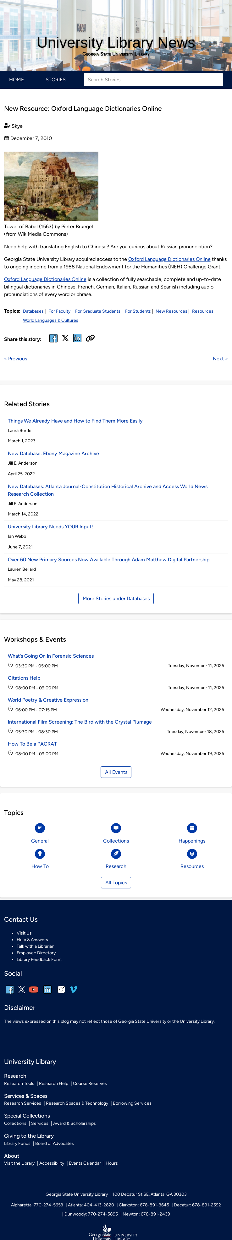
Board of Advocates (54, 1143)
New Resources (171, 311)
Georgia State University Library (116, 54)
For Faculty (59, 311)
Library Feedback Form (39, 959)
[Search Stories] (153, 79)
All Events (116, 772)
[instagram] (61, 993)
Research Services (22, 1103)
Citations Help (24, 678)
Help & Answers (32, 939)
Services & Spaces (25, 1096)
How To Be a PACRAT (32, 744)
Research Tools (19, 1083)
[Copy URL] (90, 338)
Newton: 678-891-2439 (146, 1214)
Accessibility (51, 1163)
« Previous (15, 359)
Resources (202, 311)
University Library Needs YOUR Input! (50, 527)
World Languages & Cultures (50, 320)
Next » (220, 359)
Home (16, 80)
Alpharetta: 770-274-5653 (37, 1205)
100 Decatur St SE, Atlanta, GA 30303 (150, 1194)
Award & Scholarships (74, 1123)
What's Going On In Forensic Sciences (51, 656)
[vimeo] (73, 992)
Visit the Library (19, 1163)
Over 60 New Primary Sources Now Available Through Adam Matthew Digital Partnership (109, 560)
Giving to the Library (29, 1136)
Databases (33, 311)
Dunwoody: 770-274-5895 (91, 1214)
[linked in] (77, 342)
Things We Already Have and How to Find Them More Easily (75, 421)
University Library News (116, 42)
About (11, 1156)
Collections (15, 1123)
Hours (112, 1163)
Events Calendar (85, 1163)
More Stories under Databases (116, 598)
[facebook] (53, 342)
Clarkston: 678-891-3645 (144, 1205)
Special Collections (27, 1116)
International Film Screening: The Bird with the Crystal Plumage (80, 722)
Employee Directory (36, 953)
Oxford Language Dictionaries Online (169, 259)
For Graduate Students (97, 311)
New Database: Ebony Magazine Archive (53, 453)
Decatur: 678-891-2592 (197, 1205)
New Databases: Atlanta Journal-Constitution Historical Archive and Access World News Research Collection (107, 490)
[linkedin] (47, 993)
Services (39, 1123)
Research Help (53, 1083)
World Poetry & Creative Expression (48, 700)
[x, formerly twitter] (65, 340)
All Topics (116, 883)
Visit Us (24, 933)
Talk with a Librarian (35, 946)
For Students (138, 311)
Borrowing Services (132, 1103)
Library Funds (17, 1143)
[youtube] (33, 993)
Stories (56, 80)
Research (15, 1076)
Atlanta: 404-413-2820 (91, 1205)
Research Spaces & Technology (77, 1103)
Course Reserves (90, 1083)
